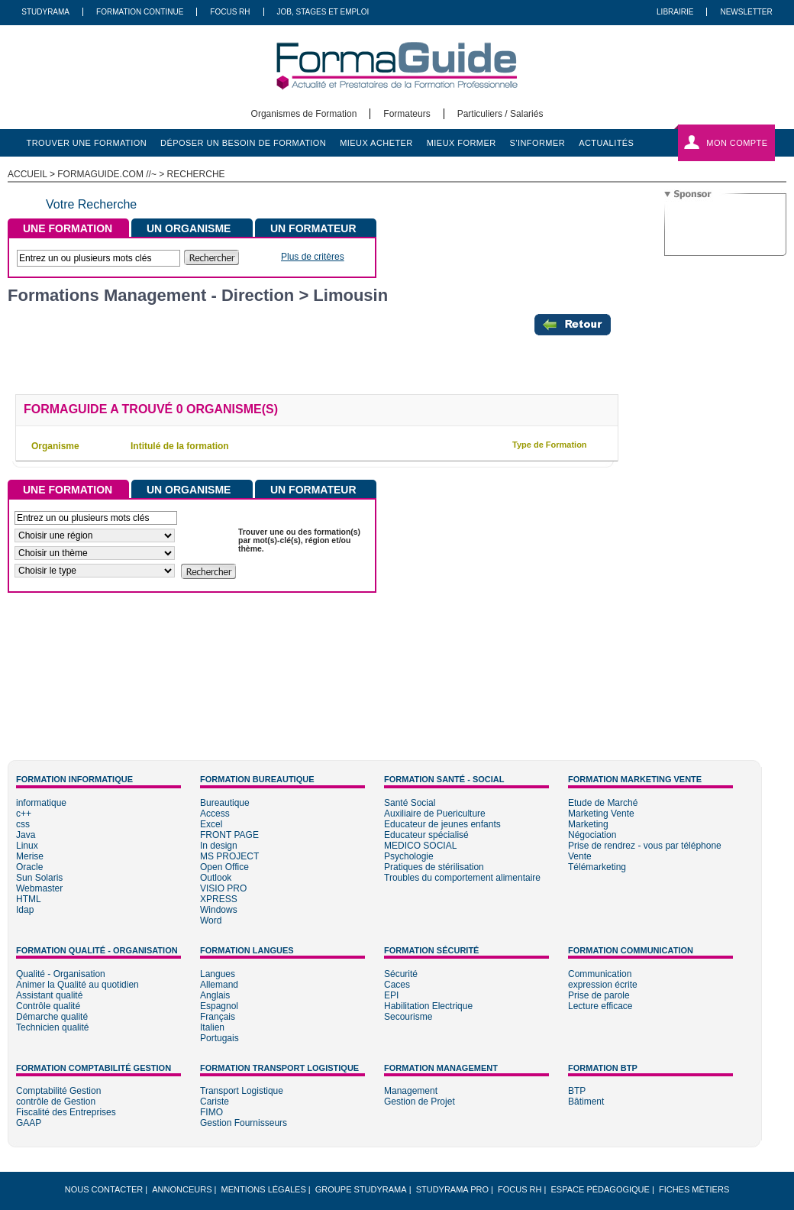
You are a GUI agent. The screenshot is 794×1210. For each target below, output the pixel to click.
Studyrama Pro (452, 1189)
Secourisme (408, 1016)
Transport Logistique (241, 1090)
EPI (391, 995)
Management (410, 1090)
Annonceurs (181, 1189)
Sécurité (401, 974)
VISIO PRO (223, 888)
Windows (218, 909)
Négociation (592, 835)
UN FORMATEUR (313, 228)
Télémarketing (597, 867)
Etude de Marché (602, 803)
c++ (23, 813)
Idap (25, 909)
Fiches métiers (694, 1189)
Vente (580, 856)
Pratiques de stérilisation (434, 867)
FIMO (211, 1112)
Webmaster (39, 888)
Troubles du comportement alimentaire (462, 877)
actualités (606, 142)
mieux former (461, 142)
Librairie (675, 12)
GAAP (28, 1123)
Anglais (215, 995)
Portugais (219, 1038)
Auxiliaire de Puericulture (435, 813)
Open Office (224, 867)
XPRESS (218, 899)
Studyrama (45, 12)
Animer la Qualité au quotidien (77, 984)
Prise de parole (599, 995)
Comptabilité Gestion (58, 1090)
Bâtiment (586, 1101)
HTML (28, 899)
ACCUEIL (27, 174)
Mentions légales (263, 1189)
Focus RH (230, 12)
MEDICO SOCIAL (420, 845)
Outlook (215, 877)
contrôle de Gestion (55, 1101)
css (23, 824)
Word (210, 920)
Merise (30, 856)
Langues (217, 974)
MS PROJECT (229, 856)
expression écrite (602, 984)
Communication (599, 974)
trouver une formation (87, 142)
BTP (577, 1090)
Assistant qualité (49, 995)
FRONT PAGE (229, 835)
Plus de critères (312, 256)
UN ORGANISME (189, 228)
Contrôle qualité (48, 1006)
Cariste (214, 1101)
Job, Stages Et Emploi (323, 12)
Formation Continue (139, 12)
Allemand (219, 984)
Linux (27, 845)
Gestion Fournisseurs (243, 1123)
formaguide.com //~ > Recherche (140, 174)
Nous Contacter (104, 1189)
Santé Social (409, 803)
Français (217, 1016)
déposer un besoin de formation (243, 142)
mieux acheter (376, 142)
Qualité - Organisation (60, 974)
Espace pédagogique (600, 1189)
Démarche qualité (52, 1016)
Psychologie (409, 856)
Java (25, 835)
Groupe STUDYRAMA (361, 1189)
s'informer (538, 142)
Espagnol (219, 1006)
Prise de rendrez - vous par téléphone (644, 845)
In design (218, 845)
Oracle (29, 867)
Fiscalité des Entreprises (66, 1112)
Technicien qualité (52, 1027)
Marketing (588, 824)
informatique (41, 803)
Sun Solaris (39, 877)
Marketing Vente (601, 813)
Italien (212, 1027)
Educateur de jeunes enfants (442, 824)
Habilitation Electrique (428, 1006)
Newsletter (746, 12)
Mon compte (736, 142)
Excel (211, 824)
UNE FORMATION (67, 228)
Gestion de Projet (419, 1101)
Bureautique (225, 803)
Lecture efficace (600, 1006)
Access (215, 813)
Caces (397, 984)
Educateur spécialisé (426, 835)
